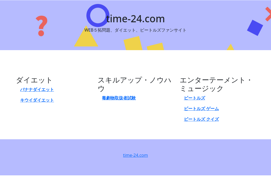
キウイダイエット (37, 100)
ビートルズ (194, 98)
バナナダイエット (37, 89)
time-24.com (135, 155)
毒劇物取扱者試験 (119, 98)
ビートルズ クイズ (201, 119)
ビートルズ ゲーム (201, 108)
